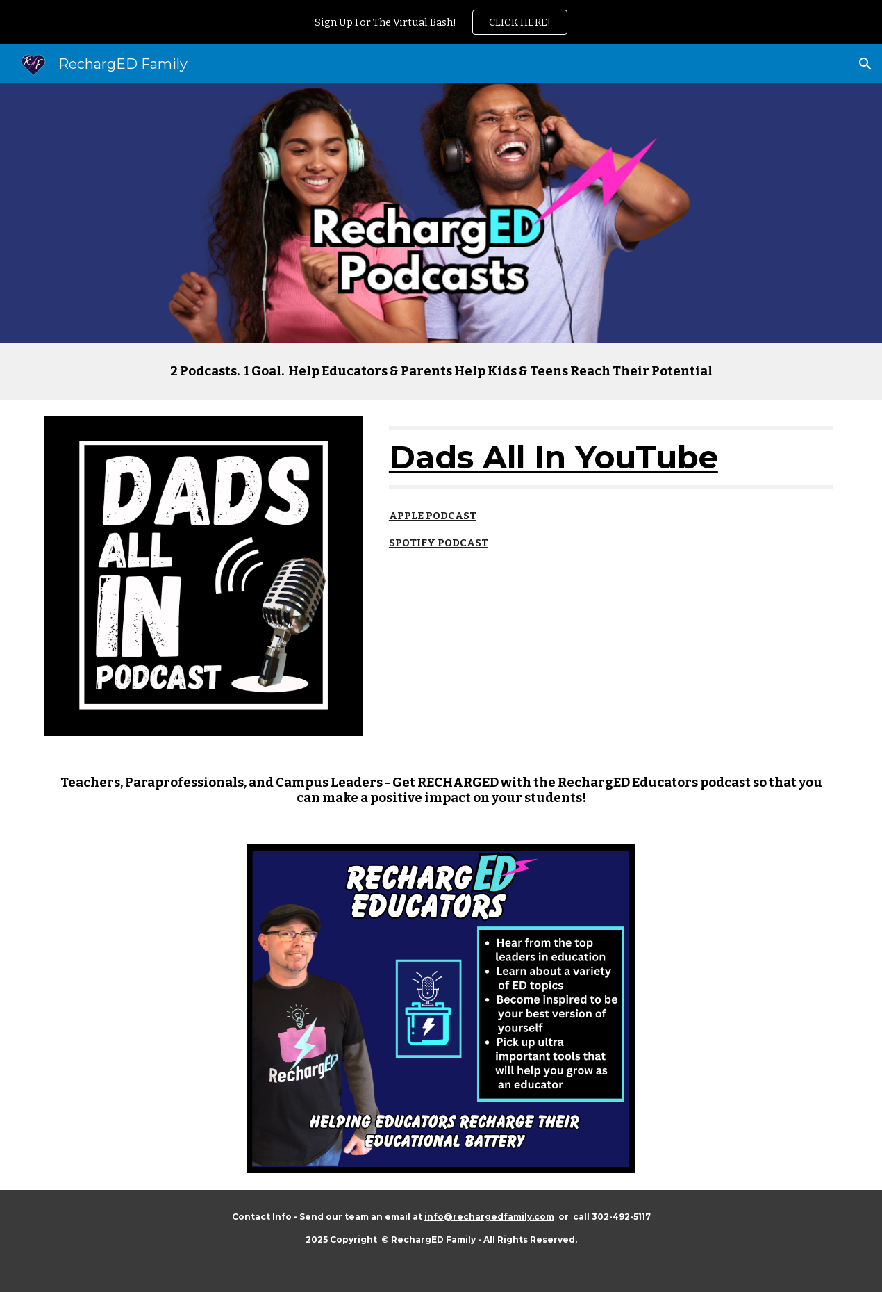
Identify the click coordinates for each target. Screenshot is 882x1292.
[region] (441, 22)
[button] (865, 64)
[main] (441, 371)
